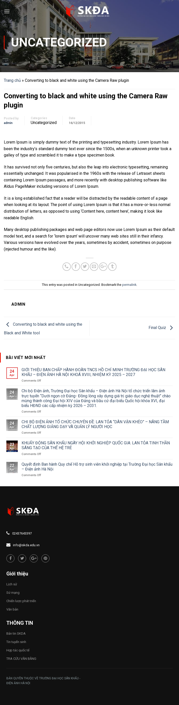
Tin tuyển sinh (16, 642)
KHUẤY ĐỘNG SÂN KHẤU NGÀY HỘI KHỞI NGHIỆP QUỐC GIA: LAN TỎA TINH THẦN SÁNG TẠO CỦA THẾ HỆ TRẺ (96, 445)
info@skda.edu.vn (26, 545)
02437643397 (22, 533)
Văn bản (12, 609)
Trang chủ (12, 80)
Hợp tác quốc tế (17, 650)
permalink (129, 285)
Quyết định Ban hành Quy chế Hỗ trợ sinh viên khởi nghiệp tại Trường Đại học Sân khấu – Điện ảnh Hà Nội (97, 467)
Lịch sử (11, 584)
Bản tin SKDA (16, 633)
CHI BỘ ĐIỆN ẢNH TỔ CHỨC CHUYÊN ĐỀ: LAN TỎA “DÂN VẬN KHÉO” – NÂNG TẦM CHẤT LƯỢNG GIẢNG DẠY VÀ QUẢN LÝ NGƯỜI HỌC (95, 424)
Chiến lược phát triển (21, 601)
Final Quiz (162, 327)
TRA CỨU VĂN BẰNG (21, 659)
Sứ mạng (13, 592)
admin (8, 123)
